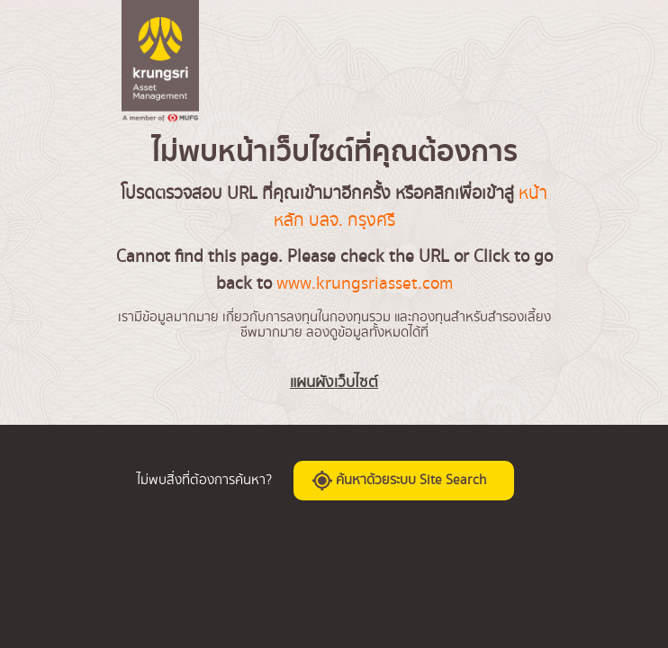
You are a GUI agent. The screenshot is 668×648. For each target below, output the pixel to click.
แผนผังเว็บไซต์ (334, 382)
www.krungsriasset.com (364, 283)
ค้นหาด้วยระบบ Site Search (399, 480)
